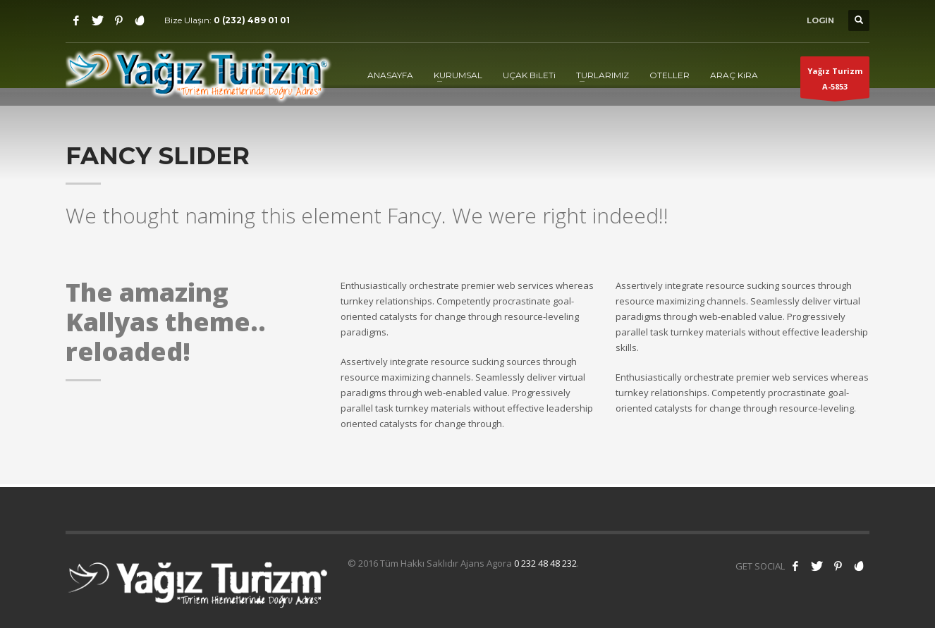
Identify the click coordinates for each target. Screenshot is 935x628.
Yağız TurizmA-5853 (834, 82)
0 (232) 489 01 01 (252, 20)
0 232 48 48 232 (545, 563)
